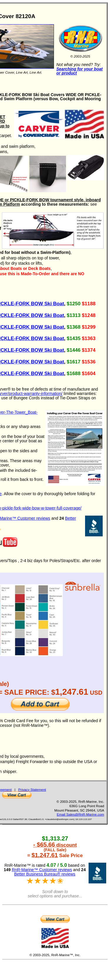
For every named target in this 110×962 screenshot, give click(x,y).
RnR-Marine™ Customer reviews (42, 869)
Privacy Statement (32, 789)
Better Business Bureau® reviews (44, 874)
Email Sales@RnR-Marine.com (80, 814)
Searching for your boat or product (79, 71)
